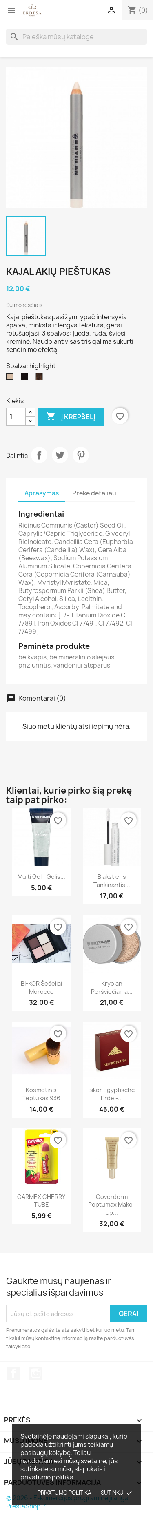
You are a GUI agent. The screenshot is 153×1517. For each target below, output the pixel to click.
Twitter (60, 455)
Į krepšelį (70, 416)
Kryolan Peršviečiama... (112, 987)
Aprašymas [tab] (41, 493)
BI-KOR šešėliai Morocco (41, 987)
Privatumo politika (64, 1492)
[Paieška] (76, 37)
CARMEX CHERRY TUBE (41, 1201)
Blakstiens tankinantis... (111, 881)
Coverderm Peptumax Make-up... (111, 1205)
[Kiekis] (16, 417)
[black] (26, 378)
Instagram (35, 1373)
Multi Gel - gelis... (41, 876)
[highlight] (11, 378)
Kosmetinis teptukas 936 (41, 1094)
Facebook (13, 1373)
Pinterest (81, 455)
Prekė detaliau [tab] (94, 493)
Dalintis (39, 455)
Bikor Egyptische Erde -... (111, 1094)
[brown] (40, 378)
